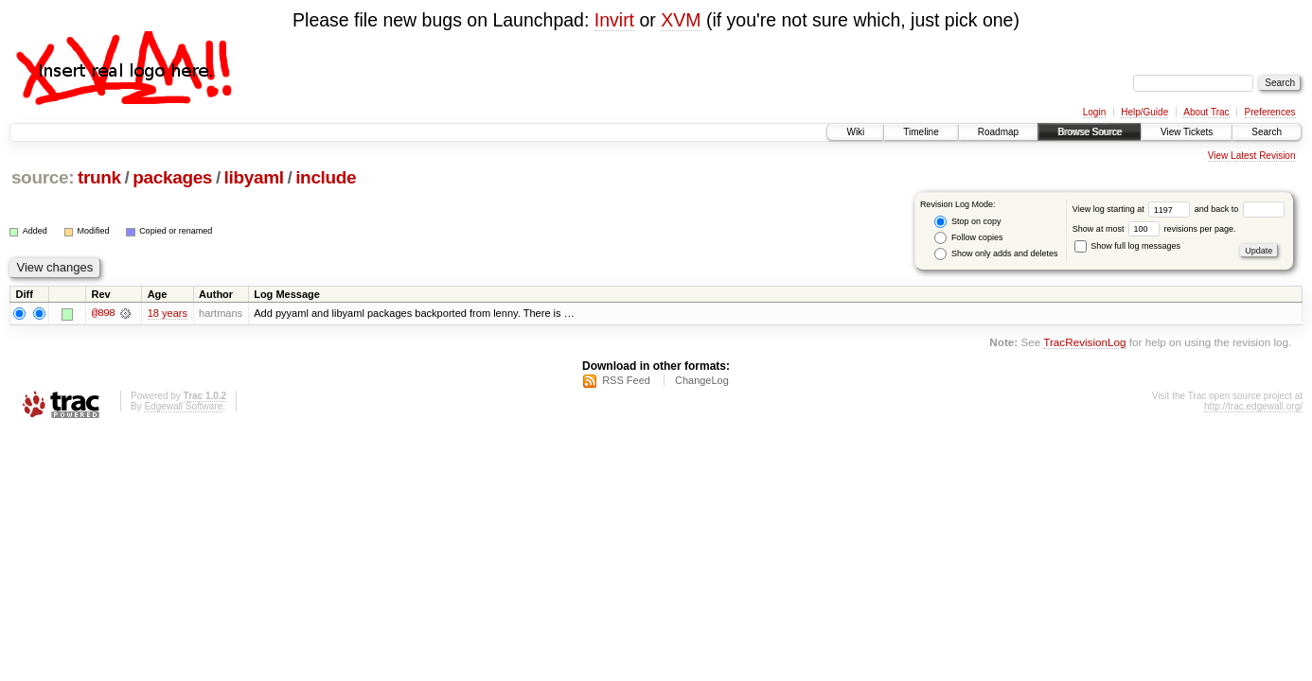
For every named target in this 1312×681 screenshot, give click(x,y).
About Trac (1206, 112)
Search (1266, 132)
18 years (167, 313)
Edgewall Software (183, 406)
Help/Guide (1144, 112)
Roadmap (998, 132)
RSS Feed (626, 380)
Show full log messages (1127, 246)
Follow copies (968, 238)
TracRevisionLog (1084, 343)
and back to (1240, 209)
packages (172, 177)
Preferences (1270, 112)
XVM (680, 19)
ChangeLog (702, 380)
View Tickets (1187, 132)
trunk (99, 177)
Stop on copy (967, 222)
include (325, 177)
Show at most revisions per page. (1154, 229)
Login (1094, 112)
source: (42, 177)
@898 (103, 313)
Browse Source (1089, 132)
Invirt (614, 19)
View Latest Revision (1252, 155)
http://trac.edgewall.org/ (1253, 406)
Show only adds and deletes (995, 254)
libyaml (254, 177)
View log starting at (1134, 209)
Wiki (855, 132)
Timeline (920, 132)
